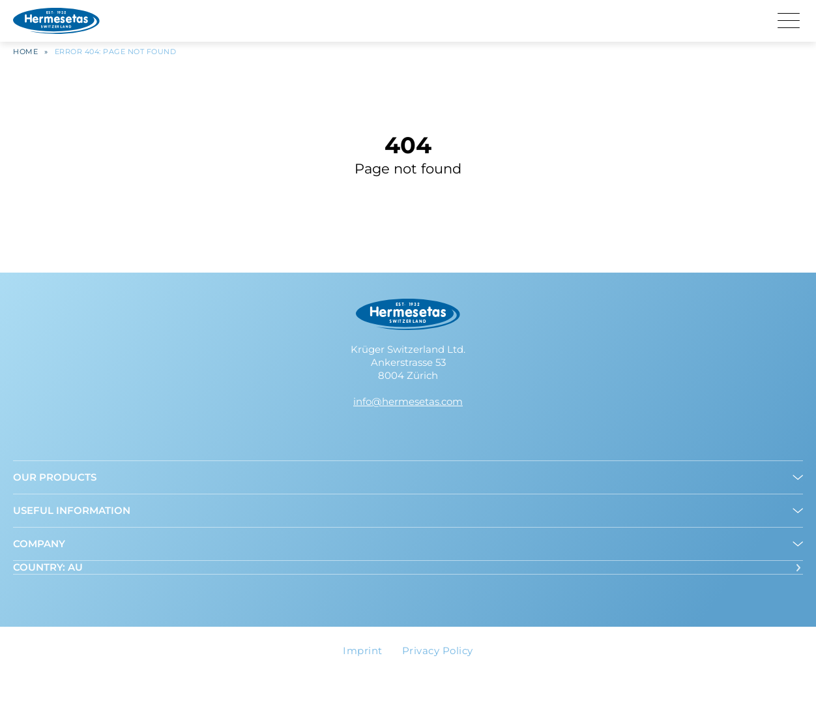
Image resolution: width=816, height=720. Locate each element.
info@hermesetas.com (408, 401)
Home (25, 55)
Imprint (363, 650)
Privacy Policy (437, 650)
